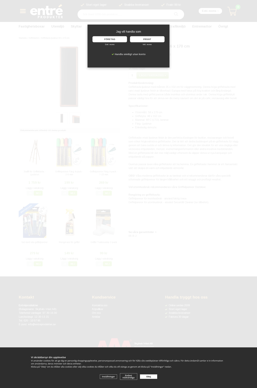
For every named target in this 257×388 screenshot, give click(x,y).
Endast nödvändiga (128, 376)
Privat (147, 39)
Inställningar (108, 376)
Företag (109, 39)
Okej (148, 376)
